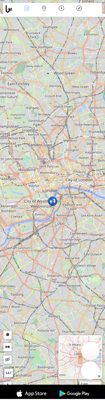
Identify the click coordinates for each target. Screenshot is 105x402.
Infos (26, 8)
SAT (9, 373)
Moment (61, 8)
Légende (79, 8)
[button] (52, 201)
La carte (44, 8)
